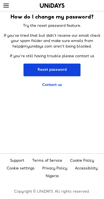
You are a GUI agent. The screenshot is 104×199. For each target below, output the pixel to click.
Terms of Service (47, 161)
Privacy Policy (54, 168)
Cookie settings (21, 168)
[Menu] (6, 6)
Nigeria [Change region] (52, 176)
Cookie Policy (82, 161)
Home (52, 5)
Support (17, 161)
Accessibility (86, 168)
